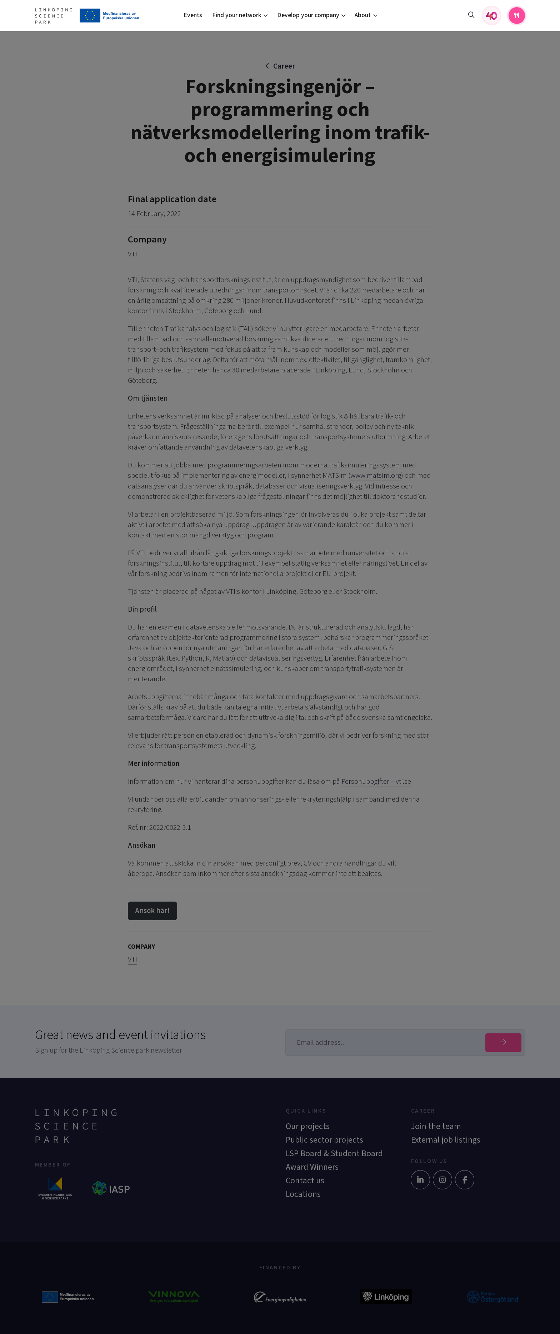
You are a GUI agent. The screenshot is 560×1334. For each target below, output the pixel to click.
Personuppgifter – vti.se (376, 781)
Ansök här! (152, 911)
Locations (303, 1194)
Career (284, 66)
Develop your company (308, 15)
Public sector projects (324, 1140)
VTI (132, 254)
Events (193, 15)
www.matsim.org (375, 475)
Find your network (236, 15)
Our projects (308, 1126)
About (363, 15)
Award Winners (312, 1167)
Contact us (305, 1181)
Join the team (436, 1126)
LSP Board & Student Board (334, 1153)
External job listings (445, 1140)
